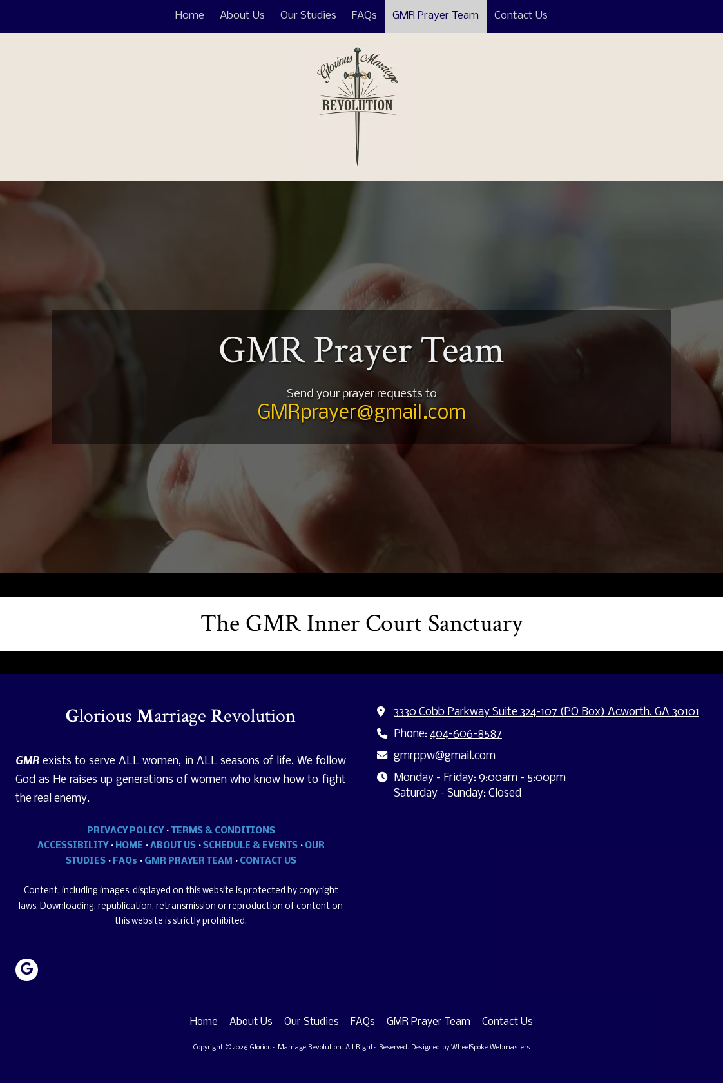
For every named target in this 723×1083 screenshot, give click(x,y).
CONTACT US (268, 861)
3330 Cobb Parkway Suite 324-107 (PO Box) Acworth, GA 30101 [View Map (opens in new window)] (546, 712)
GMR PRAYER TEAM (188, 861)
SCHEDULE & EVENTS (250, 846)
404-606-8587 (466, 734)
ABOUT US (173, 846)
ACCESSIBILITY (72, 846)
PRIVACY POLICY (125, 831)
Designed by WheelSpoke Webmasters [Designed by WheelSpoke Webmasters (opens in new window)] (470, 1047)
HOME (129, 846)
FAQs (125, 861)
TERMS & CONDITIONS (223, 831)
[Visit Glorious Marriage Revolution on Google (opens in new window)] (26, 970)
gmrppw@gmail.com (445, 756)
